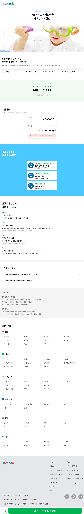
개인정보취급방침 (43, 504)
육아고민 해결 (53, 482)
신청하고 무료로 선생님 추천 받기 (45, 511)
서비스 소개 (52, 466)
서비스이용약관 (33, 504)
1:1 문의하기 (75, 483)
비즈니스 (51, 486)
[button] (42, 275)
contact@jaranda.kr (76, 478)
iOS (56, 470)
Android (60, 470)
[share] (4, 511)
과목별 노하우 (53, 478)
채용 (50, 491)
